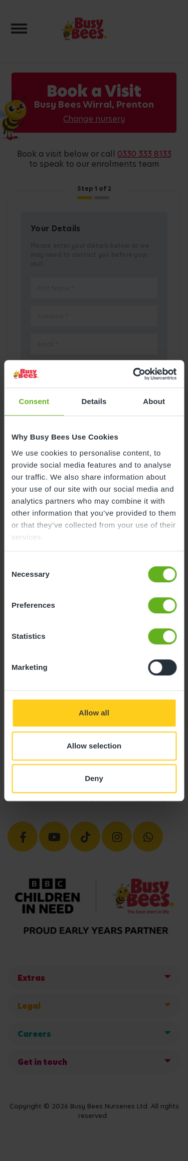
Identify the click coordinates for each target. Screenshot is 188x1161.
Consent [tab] (34, 401)
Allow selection (94, 745)
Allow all (94, 712)
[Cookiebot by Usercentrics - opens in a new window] (133, 373)
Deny (94, 778)
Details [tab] (94, 401)
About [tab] (154, 401)
